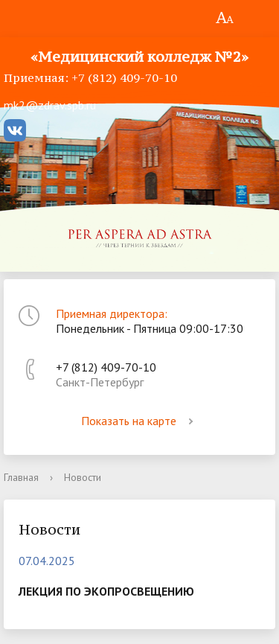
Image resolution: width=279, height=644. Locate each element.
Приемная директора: (111, 313)
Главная (21, 477)
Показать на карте (140, 420)
